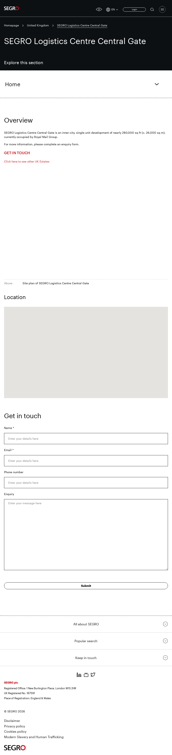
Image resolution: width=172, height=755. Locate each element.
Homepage (11, 25)
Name (9, 428)
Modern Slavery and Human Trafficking (34, 737)
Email (9, 450)
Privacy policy (14, 726)
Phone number (13, 472)
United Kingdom (38, 25)
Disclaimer (12, 721)
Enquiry (9, 494)
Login (134, 9)
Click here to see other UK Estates (27, 161)
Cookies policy (15, 731)
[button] (86, 348)
